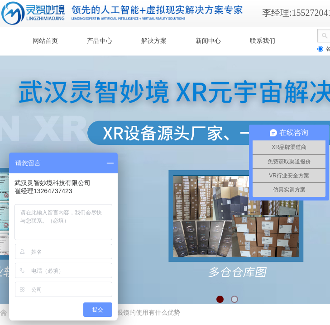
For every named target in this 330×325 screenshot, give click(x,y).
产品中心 (99, 40)
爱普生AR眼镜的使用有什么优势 (134, 312)
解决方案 (154, 40)
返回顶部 (290, 271)
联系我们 (262, 40)
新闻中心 (208, 40)
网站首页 (45, 40)
